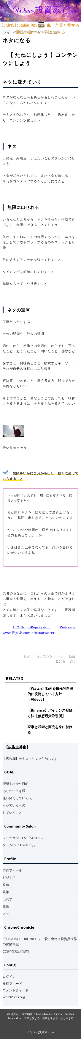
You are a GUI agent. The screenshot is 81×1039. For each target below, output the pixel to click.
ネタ (60, 656)
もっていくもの (14, 805)
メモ (7, 32)
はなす (7, 899)
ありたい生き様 (14, 791)
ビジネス (9, 877)
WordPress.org (14, 997)
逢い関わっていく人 (17, 798)
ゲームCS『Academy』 (20, 845)
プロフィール (12, 870)
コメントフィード (16, 990)
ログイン (9, 976)
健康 (6, 906)
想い (73, 661)
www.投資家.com (44, 10)
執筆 (6, 892)
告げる (60, 661)
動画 (72, 656)
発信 (6, 885)
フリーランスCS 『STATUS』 (24, 838)
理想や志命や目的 (16, 783)
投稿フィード (12, 983)
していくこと (12, 812)
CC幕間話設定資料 (16, 951)
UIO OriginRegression (31, 627)
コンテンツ (44, 656)
